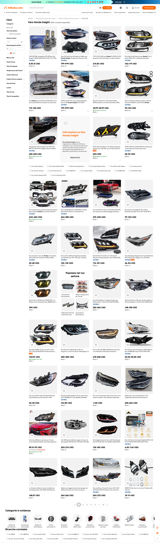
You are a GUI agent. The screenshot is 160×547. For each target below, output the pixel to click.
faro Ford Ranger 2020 (58, 175)
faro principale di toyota (70, 539)
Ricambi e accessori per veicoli (45, 18)
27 (103, 504)
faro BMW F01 (71, 171)
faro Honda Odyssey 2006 (96, 166)
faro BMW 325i (119, 171)
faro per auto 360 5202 (90, 534)
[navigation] (15, 261)
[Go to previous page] (75, 505)
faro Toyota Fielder (85, 171)
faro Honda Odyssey (36, 166)
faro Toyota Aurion (135, 166)
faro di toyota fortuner (89, 539)
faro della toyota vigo (103, 171)
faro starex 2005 (52, 539)
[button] (100, 8)
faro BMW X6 (143, 534)
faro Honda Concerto (54, 171)
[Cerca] (107, 7)
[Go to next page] (107, 505)
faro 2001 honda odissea (117, 166)
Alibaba (30, 18)
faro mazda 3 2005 (38, 534)
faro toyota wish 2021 (35, 539)
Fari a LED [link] (85, 18)
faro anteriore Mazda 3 (109, 534)
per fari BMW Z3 (73, 534)
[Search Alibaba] (63, 8)
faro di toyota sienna (128, 534)
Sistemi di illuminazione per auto (68, 18)
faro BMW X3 (24, 534)
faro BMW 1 (11, 534)
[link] (157, 527)
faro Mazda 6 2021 (135, 171)
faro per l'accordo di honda (15, 539)
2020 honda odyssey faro (76, 166)
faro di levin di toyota (36, 171)
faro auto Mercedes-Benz (108, 539)
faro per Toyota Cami (56, 534)
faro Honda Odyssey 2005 (55, 166)
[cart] (127, 8)
